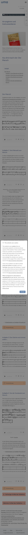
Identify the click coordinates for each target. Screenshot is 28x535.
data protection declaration (16, 260)
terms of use (5, 288)
